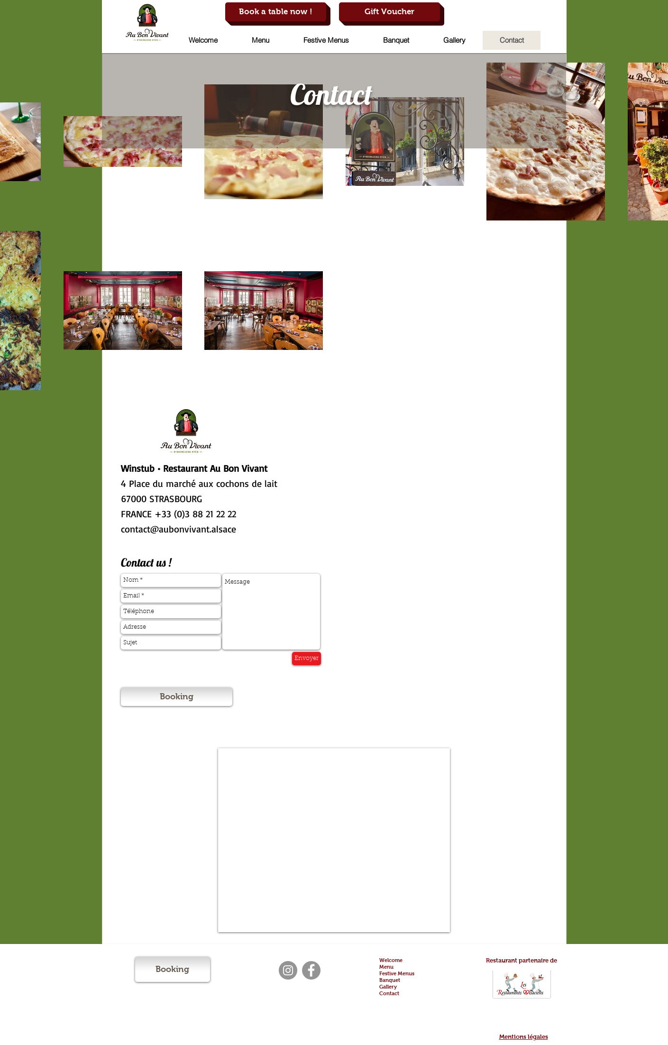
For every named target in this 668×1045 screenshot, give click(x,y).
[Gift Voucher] (389, 11)
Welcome (391, 960)
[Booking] (176, 697)
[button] (260, 40)
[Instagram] (288, 970)
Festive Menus (396, 973)
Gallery (388, 987)
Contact (389, 993)
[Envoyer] (306, 658)
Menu (386, 967)
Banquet (389, 980)
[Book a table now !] (275, 11)
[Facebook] (311, 970)
